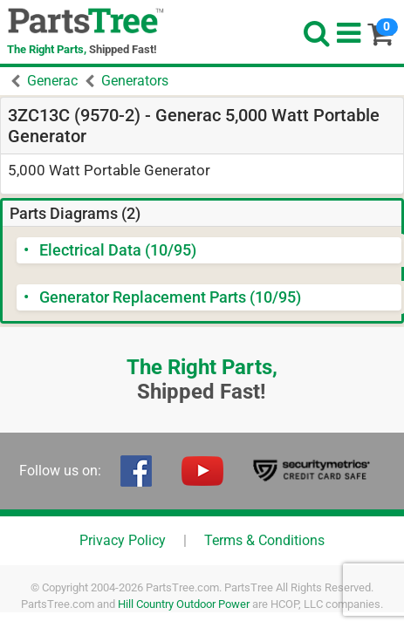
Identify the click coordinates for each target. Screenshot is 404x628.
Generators (134, 80)
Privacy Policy (122, 540)
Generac (52, 80)
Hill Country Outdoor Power (184, 604)
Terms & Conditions (264, 540)
